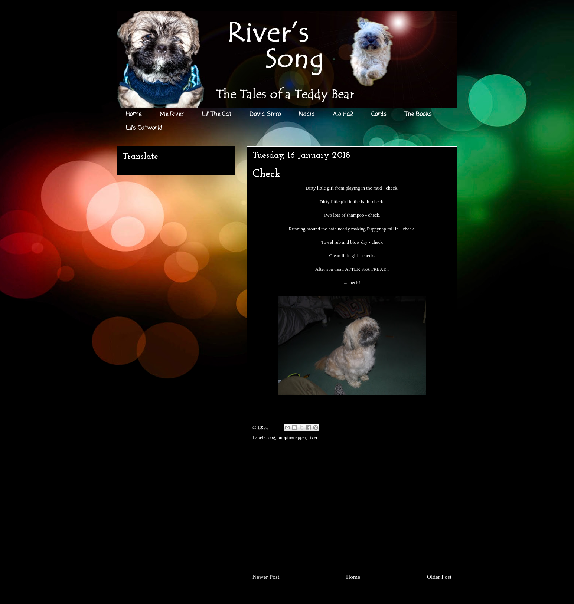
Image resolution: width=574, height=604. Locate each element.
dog (271, 437)
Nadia (306, 114)
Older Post (439, 577)
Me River (172, 114)
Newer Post (265, 577)
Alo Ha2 (343, 114)
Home (133, 114)
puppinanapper (292, 437)
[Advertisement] (352, 507)
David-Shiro (265, 114)
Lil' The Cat (216, 114)
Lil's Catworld (144, 128)
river (313, 437)
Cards (379, 114)
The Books (418, 114)
